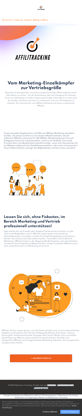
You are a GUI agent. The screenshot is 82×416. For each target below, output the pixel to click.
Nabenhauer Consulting (67, 395)
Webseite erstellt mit (32, 395)
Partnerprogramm (49, 395)
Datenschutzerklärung (65, 385)
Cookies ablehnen (50, 412)
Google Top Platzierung (13, 395)
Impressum (51, 385)
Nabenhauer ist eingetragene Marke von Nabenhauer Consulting (41, 397)
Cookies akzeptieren (70, 412)
